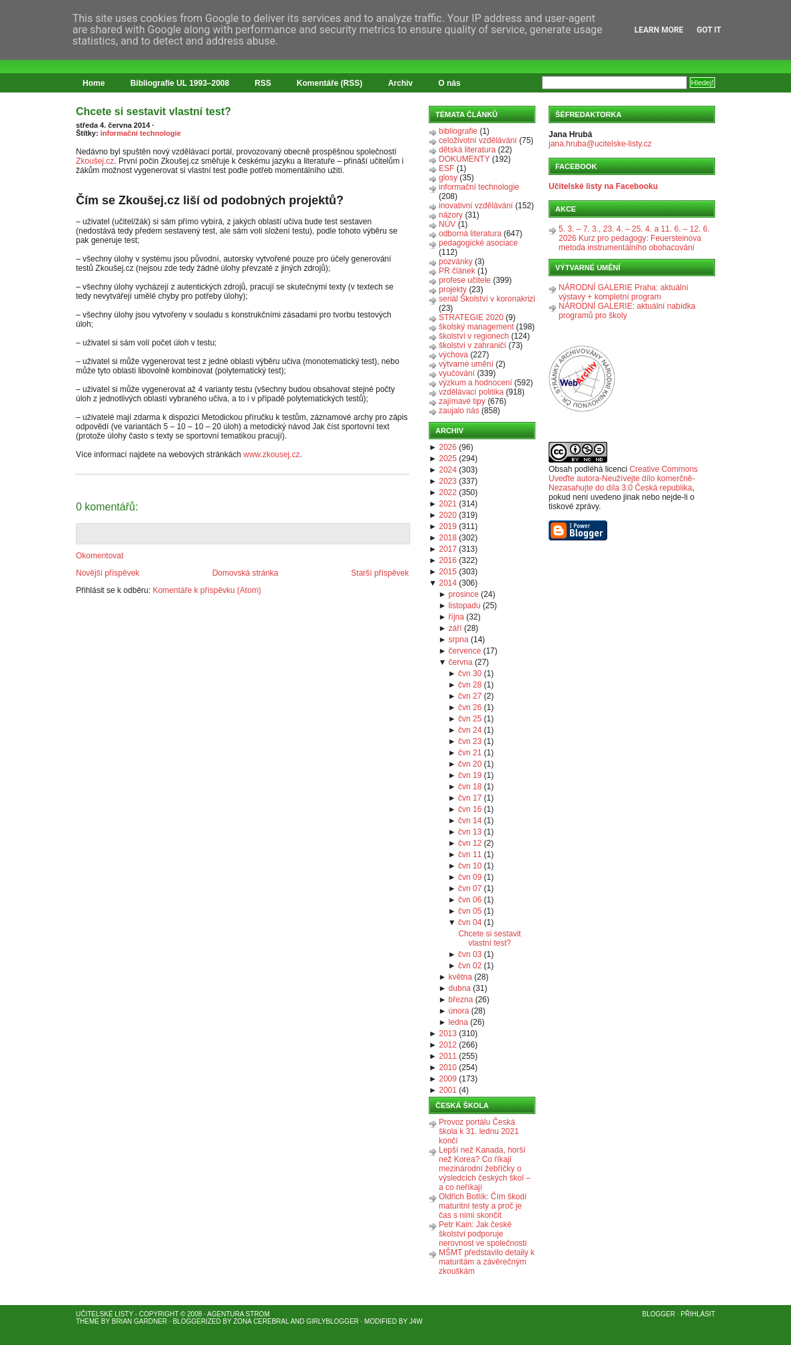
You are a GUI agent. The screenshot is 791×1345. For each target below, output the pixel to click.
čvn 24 (469, 730)
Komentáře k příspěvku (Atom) (206, 590)
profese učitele (465, 280)
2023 (448, 481)
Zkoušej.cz (95, 161)
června (461, 662)
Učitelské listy (104, 1314)
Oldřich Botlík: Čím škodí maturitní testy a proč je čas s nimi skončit (483, 1206)
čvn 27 (469, 696)
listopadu (465, 605)
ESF (446, 168)
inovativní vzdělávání (476, 205)
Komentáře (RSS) (330, 83)
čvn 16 (469, 809)
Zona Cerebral (261, 1321)
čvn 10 (469, 865)
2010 (448, 1067)
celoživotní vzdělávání (478, 140)
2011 (448, 1056)
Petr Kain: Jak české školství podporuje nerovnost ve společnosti (483, 1234)
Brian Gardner (139, 1321)
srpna (459, 639)
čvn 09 (469, 877)
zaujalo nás (459, 410)
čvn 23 (469, 741)
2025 (448, 458)
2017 (448, 549)
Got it (708, 30)
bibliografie (458, 131)
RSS (263, 83)
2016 (448, 560)
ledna (458, 1022)
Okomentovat (99, 555)
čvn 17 (469, 798)
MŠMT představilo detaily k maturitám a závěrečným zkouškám (487, 1262)
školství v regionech (474, 336)
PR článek (457, 271)
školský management (476, 326)
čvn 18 (469, 786)
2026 (448, 447)
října (456, 617)
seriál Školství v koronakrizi (487, 298)
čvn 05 (469, 911)
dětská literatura (467, 149)
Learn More (659, 30)
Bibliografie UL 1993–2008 (180, 83)
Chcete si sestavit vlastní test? (153, 111)
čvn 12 (469, 843)
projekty (453, 289)
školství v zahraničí (472, 345)
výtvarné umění (466, 364)
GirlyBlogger (332, 1321)
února (459, 1011)
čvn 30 (469, 673)
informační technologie (141, 133)
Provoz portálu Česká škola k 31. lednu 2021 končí (479, 1131)
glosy (448, 177)
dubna (460, 988)
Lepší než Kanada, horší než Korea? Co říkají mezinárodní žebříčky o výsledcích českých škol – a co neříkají (484, 1168)
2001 (448, 1090)
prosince (464, 594)
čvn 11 (469, 854)
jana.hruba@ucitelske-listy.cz (600, 143)
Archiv (400, 83)
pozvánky (456, 261)
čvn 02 (469, 965)
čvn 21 (469, 752)
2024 (448, 470)
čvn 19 (469, 775)
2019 (448, 526)
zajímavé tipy (462, 401)
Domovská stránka (245, 573)
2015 (448, 571)
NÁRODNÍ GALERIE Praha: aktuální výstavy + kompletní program (623, 292)
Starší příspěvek (380, 573)
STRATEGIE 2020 (471, 317)
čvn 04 (469, 922)
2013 (448, 1033)
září (455, 628)
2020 (448, 515)
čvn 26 (469, 707)
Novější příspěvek (107, 573)
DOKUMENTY (464, 159)
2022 (448, 492)
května (460, 977)
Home (94, 83)
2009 (448, 1078)
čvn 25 (469, 718)
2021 (448, 503)
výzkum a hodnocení (475, 382)
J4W (416, 1321)
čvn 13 (469, 832)
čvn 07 (469, 888)
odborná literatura (470, 233)
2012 (448, 1045)
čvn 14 (469, 820)
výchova (453, 354)
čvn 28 (469, 684)
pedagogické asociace (478, 243)
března (461, 999)
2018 (448, 537)
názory (451, 215)
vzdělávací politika (471, 392)
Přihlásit (697, 1314)
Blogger (659, 1314)
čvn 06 (469, 899)
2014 (448, 583)
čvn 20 (469, 764)
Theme (87, 1321)
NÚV (447, 224)
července (465, 651)
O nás (449, 83)
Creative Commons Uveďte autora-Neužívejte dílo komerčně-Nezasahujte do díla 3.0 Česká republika (623, 478)
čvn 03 (469, 954)
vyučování (457, 373)
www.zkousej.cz (271, 454)
